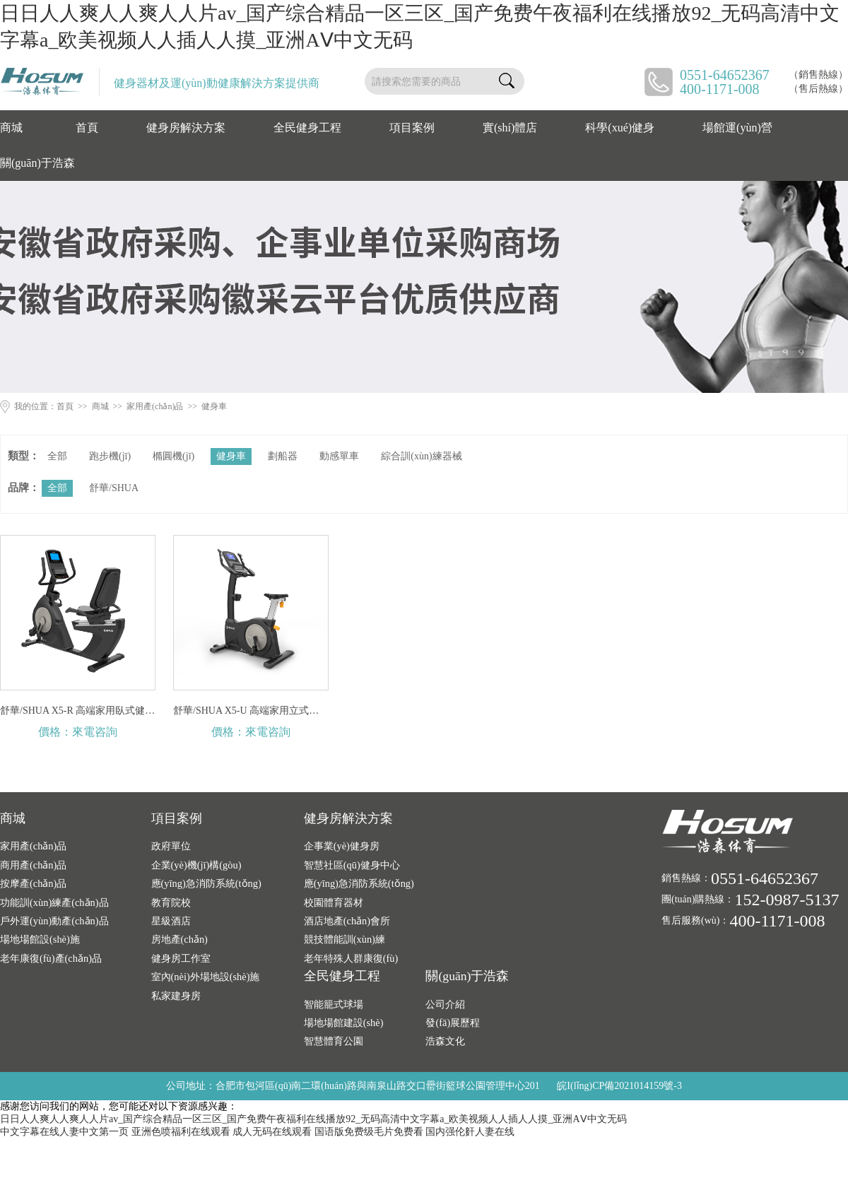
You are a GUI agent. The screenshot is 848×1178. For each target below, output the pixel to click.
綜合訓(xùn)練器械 (421, 456)
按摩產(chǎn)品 (33, 883)
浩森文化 (445, 1041)
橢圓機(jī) (173, 456)
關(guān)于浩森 (37, 163)
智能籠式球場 (333, 1004)
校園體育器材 (333, 902)
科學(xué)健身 (619, 128)
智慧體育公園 (333, 1041)
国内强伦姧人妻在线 (469, 1131)
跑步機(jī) (110, 456)
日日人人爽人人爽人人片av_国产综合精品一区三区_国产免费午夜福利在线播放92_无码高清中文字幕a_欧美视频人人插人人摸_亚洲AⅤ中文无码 (313, 1119)
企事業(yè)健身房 (341, 846)
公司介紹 (445, 1004)
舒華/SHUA (114, 488)
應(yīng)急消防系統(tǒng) (206, 883)
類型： (24, 455)
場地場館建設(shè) (344, 1022)
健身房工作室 (181, 958)
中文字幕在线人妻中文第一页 (64, 1131)
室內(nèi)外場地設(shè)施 (205, 976)
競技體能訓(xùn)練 (344, 939)
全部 (57, 456)
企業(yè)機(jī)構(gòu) (196, 865)
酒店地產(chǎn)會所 (347, 920)
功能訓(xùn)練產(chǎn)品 (54, 902)
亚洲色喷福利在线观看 (180, 1131)
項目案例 (412, 128)
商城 (11, 128)
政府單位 (171, 846)
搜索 (506, 81)
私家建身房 (176, 995)
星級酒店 (171, 920)
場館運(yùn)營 (737, 128)
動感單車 (339, 456)
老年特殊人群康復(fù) (351, 958)
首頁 (87, 128)
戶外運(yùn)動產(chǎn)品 (54, 920)
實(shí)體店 (510, 128)
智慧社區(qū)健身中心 (352, 865)
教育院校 (171, 902)
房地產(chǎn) (179, 939)
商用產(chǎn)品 (33, 865)
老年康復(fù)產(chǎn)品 (51, 958)
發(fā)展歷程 (452, 1022)
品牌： (24, 487)
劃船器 (283, 456)
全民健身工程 (307, 128)
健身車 (214, 406)
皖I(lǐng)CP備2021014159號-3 (619, 1085)
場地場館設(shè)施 (40, 939)
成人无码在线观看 (272, 1131)
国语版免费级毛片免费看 (368, 1131)
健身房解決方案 (185, 128)
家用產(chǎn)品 (154, 406)
